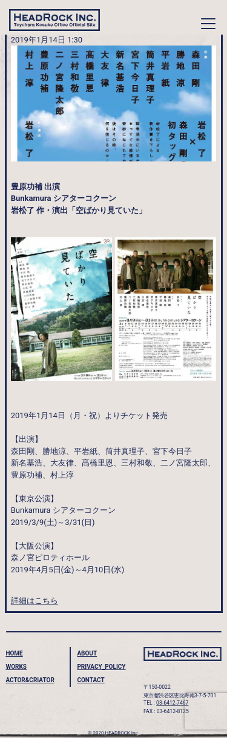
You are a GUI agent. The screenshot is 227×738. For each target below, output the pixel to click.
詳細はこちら (34, 600)
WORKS (16, 666)
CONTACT (90, 680)
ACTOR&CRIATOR (29, 680)
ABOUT (87, 653)
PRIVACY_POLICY (101, 666)
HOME (13, 653)
